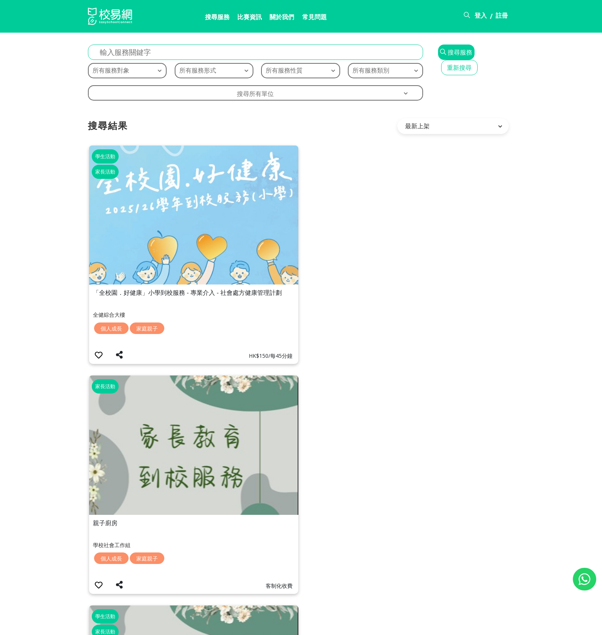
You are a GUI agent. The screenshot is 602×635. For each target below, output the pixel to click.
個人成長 (112, 237)
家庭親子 (148, 237)
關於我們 (250, 18)
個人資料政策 (495, 624)
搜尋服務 (179, 18)
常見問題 (286, 18)
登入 (481, 16)
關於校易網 (378, 624)
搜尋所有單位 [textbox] (231, 86)
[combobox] (231, 85)
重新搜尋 (484, 46)
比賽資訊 (215, 18)
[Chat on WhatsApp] (584, 579)
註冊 (502, 16)
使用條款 (453, 624)
